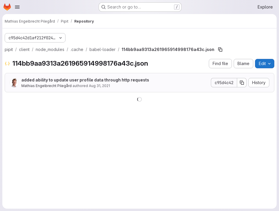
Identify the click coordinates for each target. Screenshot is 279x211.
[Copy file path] (220, 49)
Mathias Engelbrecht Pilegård (46, 86)
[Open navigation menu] (17, 7)
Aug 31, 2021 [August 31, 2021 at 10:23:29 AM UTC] (99, 86)
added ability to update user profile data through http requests (85, 79)
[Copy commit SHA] (242, 82)
